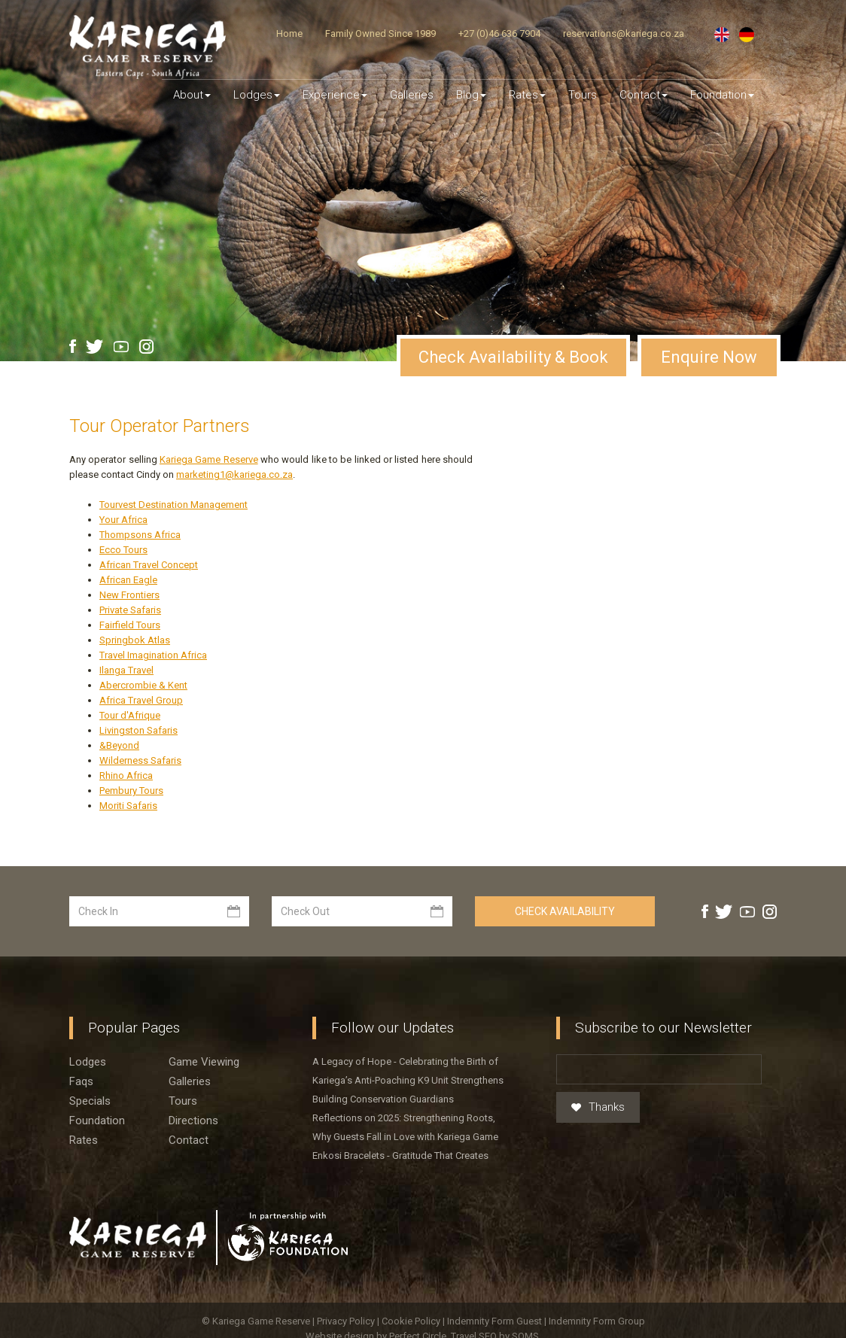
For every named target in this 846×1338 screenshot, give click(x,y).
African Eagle (128, 547)
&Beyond (119, 713)
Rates (527, 95)
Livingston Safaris (138, 698)
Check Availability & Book (513, 324)
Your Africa (123, 487)
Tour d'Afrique (129, 683)
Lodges (87, 1029)
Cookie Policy (412, 1288)
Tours (582, 95)
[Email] (659, 1037)
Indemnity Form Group (597, 1288)
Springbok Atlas (134, 607)
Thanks (598, 1075)
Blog (471, 95)
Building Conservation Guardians (383, 1066)
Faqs (81, 1049)
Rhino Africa (126, 743)
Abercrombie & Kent (143, 652)
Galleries (412, 95)
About (192, 95)
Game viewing (204, 1029)
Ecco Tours (123, 517)
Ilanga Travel (126, 637)
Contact (643, 95)
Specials (90, 1068)
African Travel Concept (148, 532)
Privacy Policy (347, 1288)
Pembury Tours (131, 758)
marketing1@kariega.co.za (234, 442)
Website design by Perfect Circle (376, 1303)
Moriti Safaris (128, 773)
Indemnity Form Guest (494, 1288)
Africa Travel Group (141, 668)
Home (289, 33)
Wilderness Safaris (140, 728)
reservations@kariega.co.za (623, 33)
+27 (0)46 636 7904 (499, 33)
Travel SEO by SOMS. (496, 1303)
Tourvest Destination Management (173, 472)
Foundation (722, 95)
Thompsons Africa (140, 502)
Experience (335, 95)
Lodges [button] (256, 95)
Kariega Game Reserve (209, 427)
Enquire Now (709, 324)
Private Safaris (130, 577)
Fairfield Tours (129, 592)
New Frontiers (129, 562)
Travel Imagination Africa (153, 622)
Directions (193, 1088)
